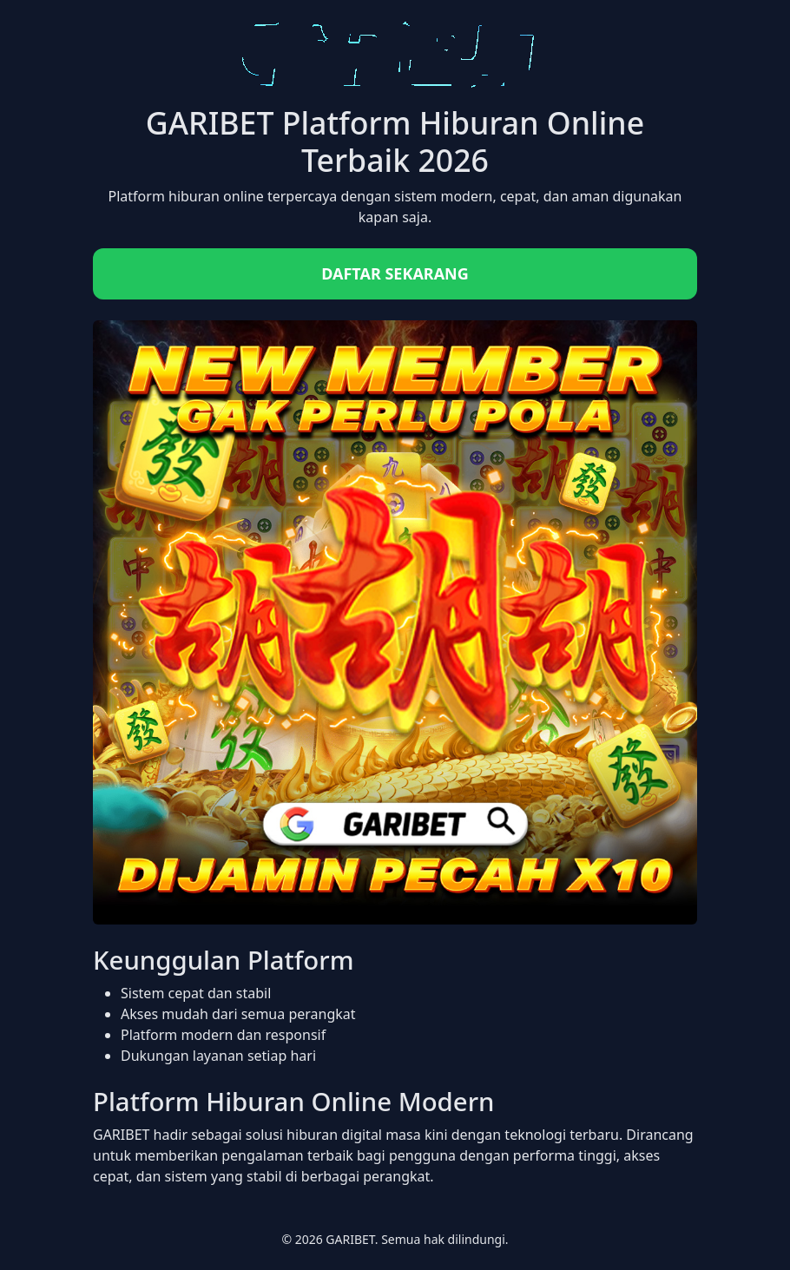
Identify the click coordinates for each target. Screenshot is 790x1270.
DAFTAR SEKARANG (395, 273)
